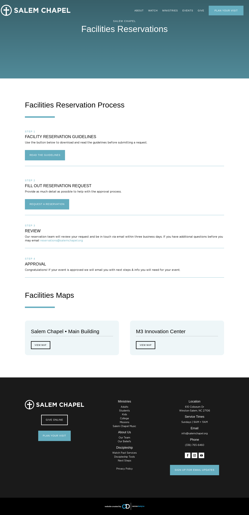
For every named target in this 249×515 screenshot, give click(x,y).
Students (124, 411)
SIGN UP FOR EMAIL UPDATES (194, 470)
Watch (153, 10)
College (124, 418)
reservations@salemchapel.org (61, 240)
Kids (124, 414)
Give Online (54, 419)
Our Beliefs (124, 441)
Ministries (170, 10)
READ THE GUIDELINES (45, 155)
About (139, 10)
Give (201, 10)
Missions (124, 422)
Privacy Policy (124, 469)
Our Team (124, 438)
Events (187, 10)
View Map (41, 345)
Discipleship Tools (124, 457)
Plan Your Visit (226, 10)
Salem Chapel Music (124, 426)
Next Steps (124, 461)
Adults (124, 407)
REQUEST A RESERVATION (47, 204)
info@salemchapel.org (195, 433)
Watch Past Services (124, 453)
